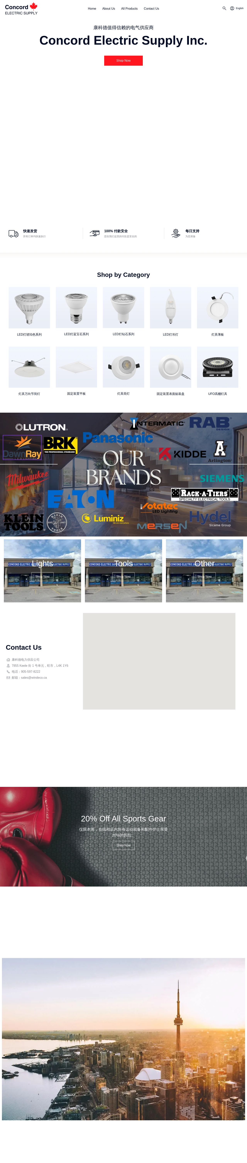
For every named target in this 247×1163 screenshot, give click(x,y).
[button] (123, 61)
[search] (224, 9)
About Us (108, 8)
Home (92, 8)
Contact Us (151, 8)
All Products (129, 8)
